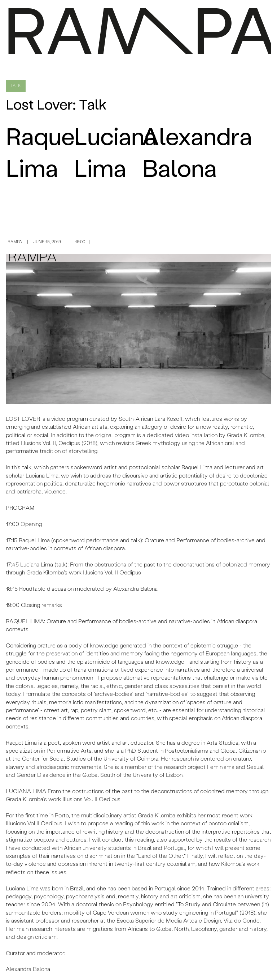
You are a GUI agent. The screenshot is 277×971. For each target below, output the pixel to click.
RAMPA (15, 242)
